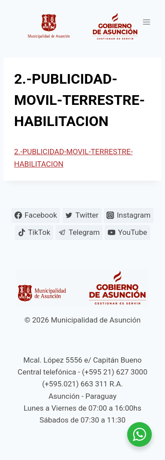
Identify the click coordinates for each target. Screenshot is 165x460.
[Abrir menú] (146, 22)
